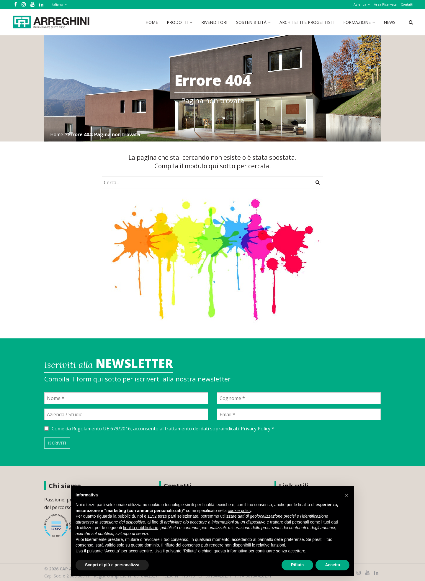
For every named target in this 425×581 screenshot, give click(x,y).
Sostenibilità (251, 22)
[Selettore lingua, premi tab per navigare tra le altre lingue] (57, 4)
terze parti (167, 516)
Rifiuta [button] (297, 564)
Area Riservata (385, 4)
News (389, 22)
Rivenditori (214, 22)
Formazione (357, 22)
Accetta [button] (332, 564)
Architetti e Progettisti (306, 22)
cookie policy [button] (239, 510)
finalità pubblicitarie (140, 527)
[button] (346, 495)
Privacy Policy (255, 428)
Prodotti (177, 22)
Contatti (407, 4)
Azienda (360, 4)
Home (152, 22)
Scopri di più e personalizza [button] (112, 564)
